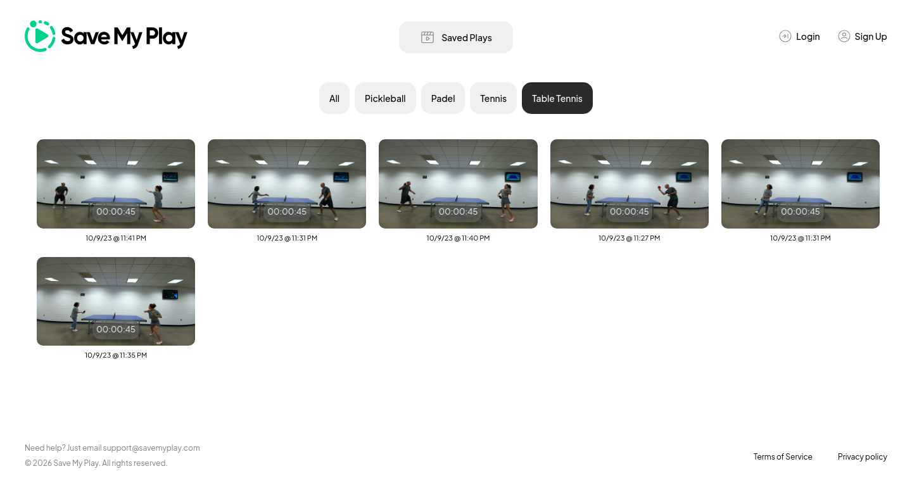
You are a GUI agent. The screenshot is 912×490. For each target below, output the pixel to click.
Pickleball (385, 98)
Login (799, 36)
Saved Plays (456, 37)
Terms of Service (783, 457)
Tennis (493, 98)
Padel (443, 98)
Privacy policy (862, 457)
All (334, 98)
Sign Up (862, 36)
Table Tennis (557, 98)
